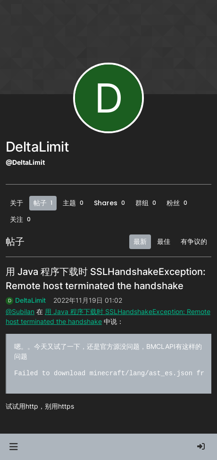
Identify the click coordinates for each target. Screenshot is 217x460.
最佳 (163, 241)
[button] (13, 446)
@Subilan (20, 311)
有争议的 (194, 241)
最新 (140, 241)
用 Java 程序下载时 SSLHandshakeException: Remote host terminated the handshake (106, 278)
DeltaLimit (30, 300)
